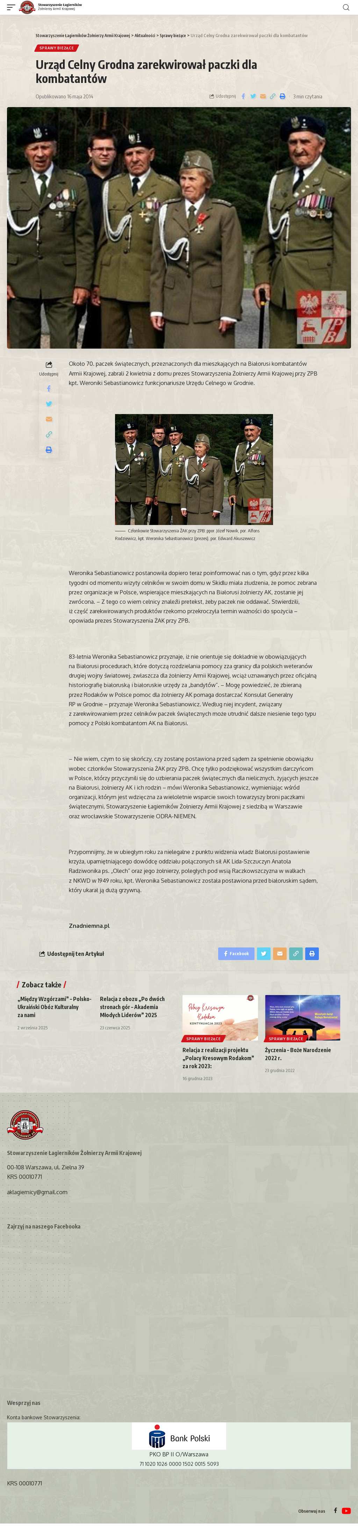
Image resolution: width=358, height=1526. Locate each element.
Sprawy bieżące (57, 49)
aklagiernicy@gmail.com (37, 1194)
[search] (346, 7)
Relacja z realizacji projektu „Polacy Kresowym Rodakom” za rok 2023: (219, 1060)
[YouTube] (346, 1513)
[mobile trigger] (13, 7)
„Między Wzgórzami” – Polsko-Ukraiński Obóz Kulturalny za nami (45, 1009)
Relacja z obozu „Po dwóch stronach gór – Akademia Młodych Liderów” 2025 (133, 1009)
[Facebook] (335, 1513)
